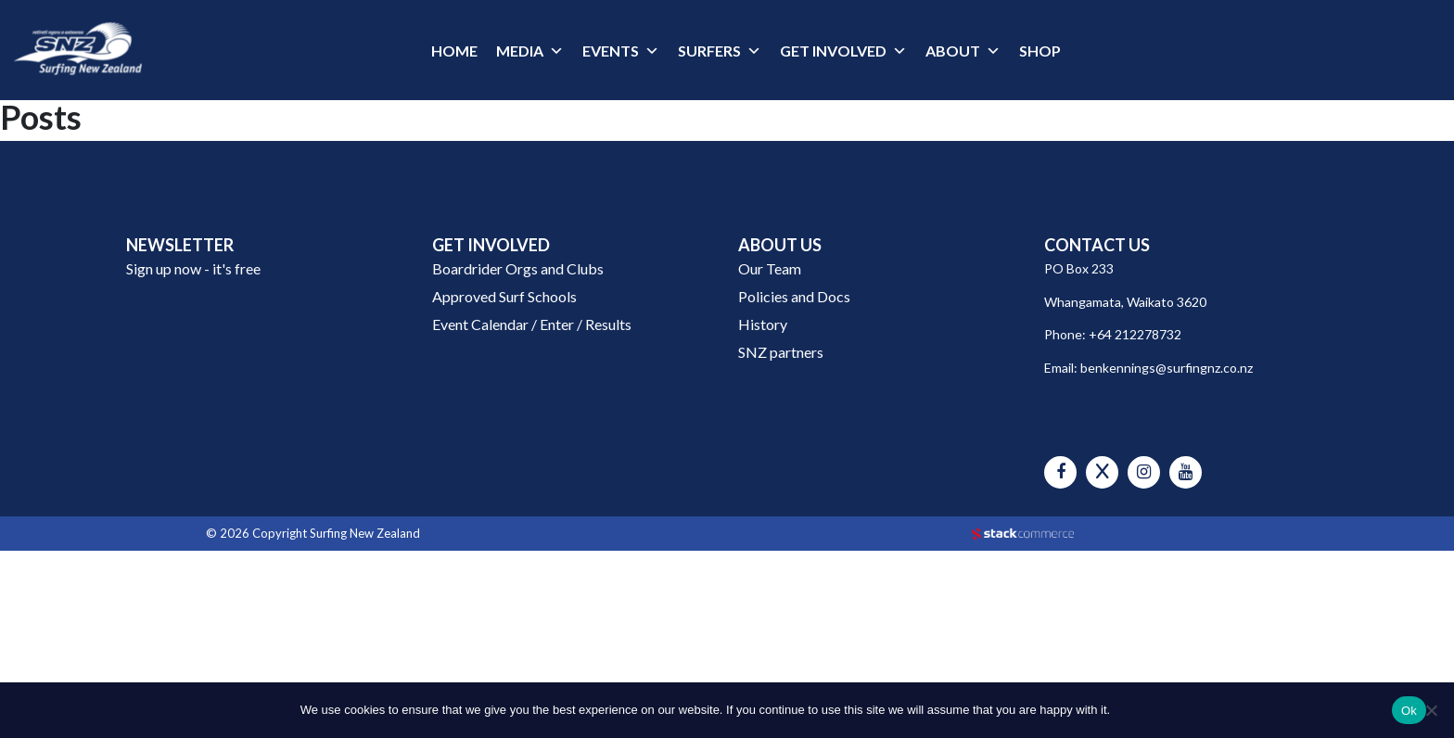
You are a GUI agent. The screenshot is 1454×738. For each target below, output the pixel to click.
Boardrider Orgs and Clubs (518, 268)
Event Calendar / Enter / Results (531, 324)
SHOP (1040, 50)
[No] (1431, 710)
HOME (454, 50)
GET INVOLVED (833, 50)
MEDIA (519, 50)
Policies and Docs (794, 296)
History (762, 324)
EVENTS (610, 50)
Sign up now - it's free (193, 268)
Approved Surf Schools (504, 296)
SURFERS (709, 50)
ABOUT (952, 50)
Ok (1409, 711)
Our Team (769, 268)
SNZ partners (780, 352)
